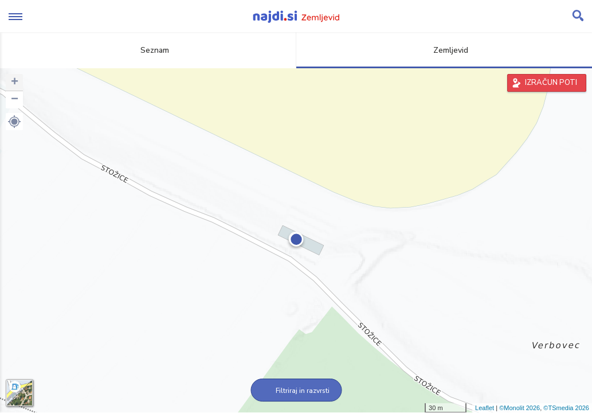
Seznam (148, 50)
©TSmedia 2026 (566, 407)
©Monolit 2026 (519, 407)
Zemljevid (444, 50)
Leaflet (484, 407)
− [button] (14, 99)
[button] (14, 121)
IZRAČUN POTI (551, 82)
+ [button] (14, 82)
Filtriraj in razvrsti (296, 390)
